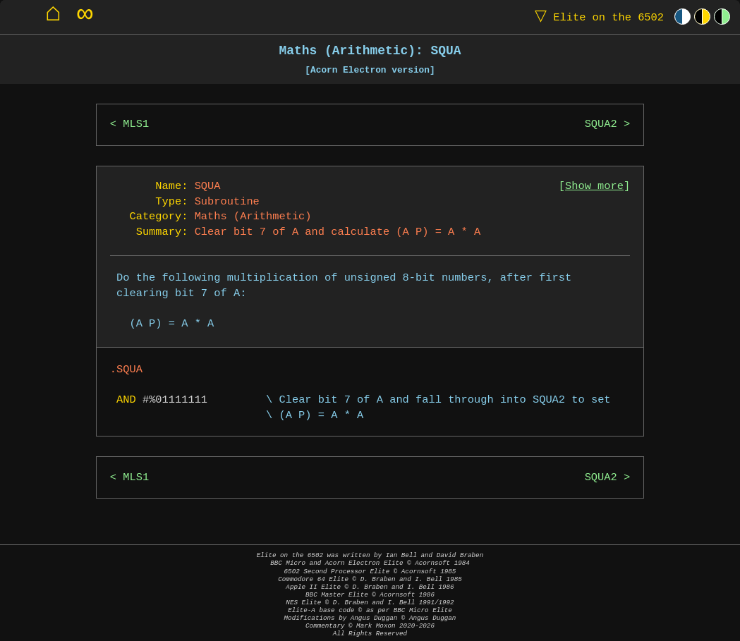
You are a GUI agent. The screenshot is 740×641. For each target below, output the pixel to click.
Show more (594, 186)
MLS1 (136, 124)
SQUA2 (601, 124)
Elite (596, 16)
